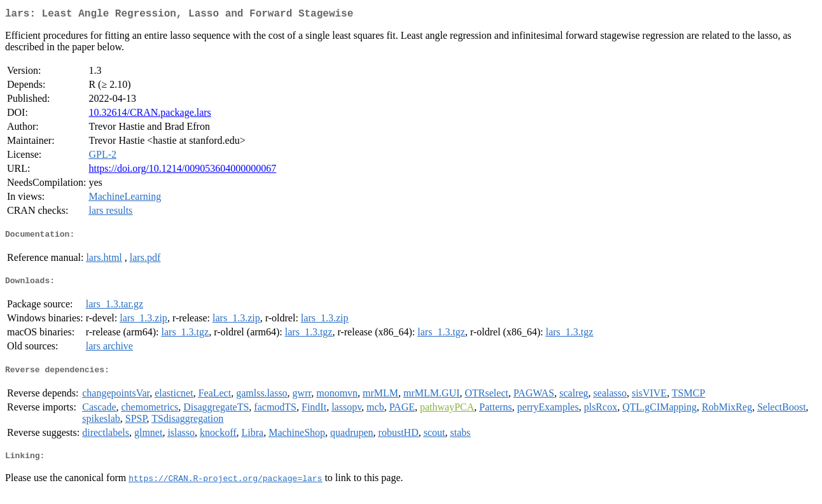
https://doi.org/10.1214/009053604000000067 (182, 170)
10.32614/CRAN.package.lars (149, 114)
